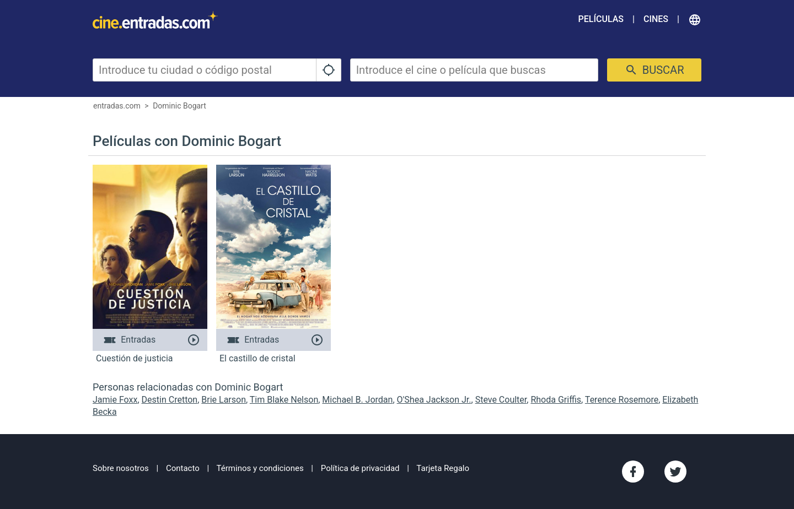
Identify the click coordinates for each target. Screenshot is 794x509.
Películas (601, 19)
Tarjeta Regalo (442, 468)
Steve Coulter (501, 399)
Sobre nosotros (121, 468)
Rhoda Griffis (555, 399)
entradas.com (117, 105)
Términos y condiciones (260, 468)
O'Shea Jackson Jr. (434, 399)
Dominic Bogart (179, 105)
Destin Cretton (170, 399)
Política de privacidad (360, 468)
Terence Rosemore (621, 399)
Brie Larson (223, 399)
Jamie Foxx (115, 399)
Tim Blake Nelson (284, 399)
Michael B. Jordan (357, 399)
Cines (655, 19)
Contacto (183, 468)
